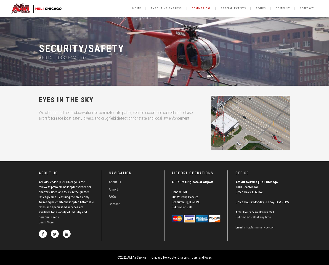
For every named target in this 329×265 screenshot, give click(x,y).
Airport (113, 189)
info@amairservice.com (259, 227)
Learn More (46, 222)
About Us (115, 182)
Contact (114, 204)
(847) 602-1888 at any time (253, 217)
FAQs (112, 197)
